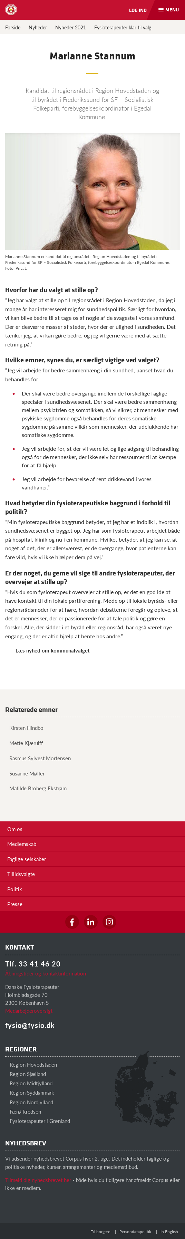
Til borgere (100, 1232)
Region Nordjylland (29, 1102)
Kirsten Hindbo (24, 727)
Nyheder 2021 (70, 27)
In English (169, 1232)
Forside (12, 27)
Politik (14, 889)
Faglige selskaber (26, 858)
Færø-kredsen (23, 1111)
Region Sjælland (25, 1073)
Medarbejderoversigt (28, 1010)
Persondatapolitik (135, 1232)
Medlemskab (21, 843)
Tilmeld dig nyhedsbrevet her (38, 1179)
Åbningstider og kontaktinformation (45, 973)
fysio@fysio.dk (30, 1025)
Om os (14, 828)
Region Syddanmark (29, 1092)
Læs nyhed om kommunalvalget (53, 650)
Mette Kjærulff (24, 742)
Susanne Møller (25, 773)
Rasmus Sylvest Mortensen (38, 758)
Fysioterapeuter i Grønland (37, 1120)
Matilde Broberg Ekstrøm (36, 788)
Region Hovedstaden (31, 1064)
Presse (14, 903)
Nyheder (38, 27)
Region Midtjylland (28, 1083)
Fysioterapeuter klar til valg (122, 27)
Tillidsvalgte (21, 873)
